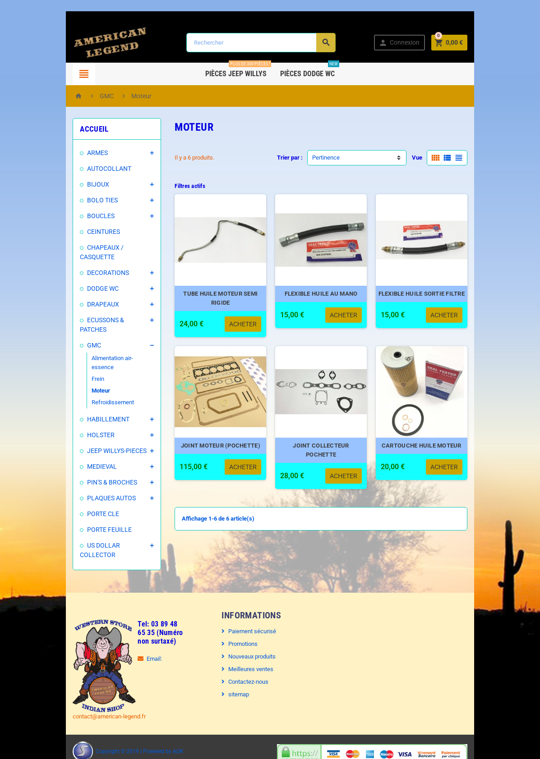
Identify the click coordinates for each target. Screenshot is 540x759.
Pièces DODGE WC (309, 70)
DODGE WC (93, 288)
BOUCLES (91, 215)
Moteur (91, 372)
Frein (88, 360)
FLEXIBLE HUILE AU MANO (323, 298)
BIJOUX (88, 184)
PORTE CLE (93, 495)
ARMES (87, 152)
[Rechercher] (260, 42)
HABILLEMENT (98, 400)
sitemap (236, 675)
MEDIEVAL (92, 448)
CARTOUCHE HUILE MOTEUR (429, 455)
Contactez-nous (246, 663)
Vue (427, 157)
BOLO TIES (92, 200)
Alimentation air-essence (113, 348)
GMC (84, 335)
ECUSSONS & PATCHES (109, 320)
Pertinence (326, 157)
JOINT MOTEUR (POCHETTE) (218, 455)
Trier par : (290, 157)
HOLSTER (91, 416)
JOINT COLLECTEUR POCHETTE (324, 455)
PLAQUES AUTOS (101, 479)
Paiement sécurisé (249, 612)
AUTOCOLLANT (99, 168)
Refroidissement (103, 383)
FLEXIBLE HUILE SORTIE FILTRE (429, 298)
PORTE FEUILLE (99, 511)
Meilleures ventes (248, 650)
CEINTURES (93, 231)
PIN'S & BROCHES (102, 463)
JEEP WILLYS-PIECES (107, 432)
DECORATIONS (98, 272)
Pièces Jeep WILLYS (238, 70)
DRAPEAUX (93, 304)
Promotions (240, 625)
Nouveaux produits (249, 638)
